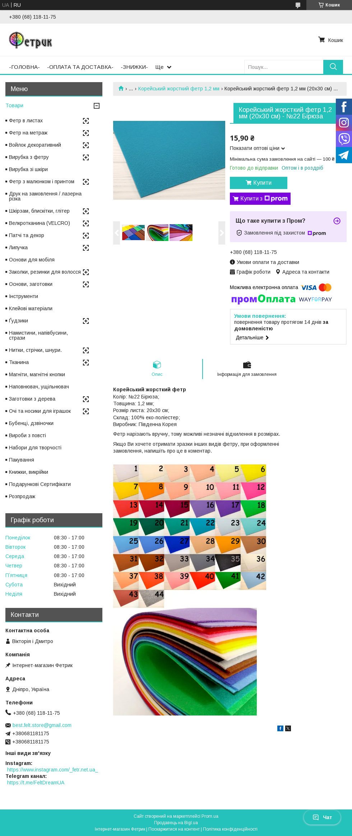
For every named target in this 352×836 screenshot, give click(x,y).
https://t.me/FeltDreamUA (35, 782)
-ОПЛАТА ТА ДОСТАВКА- (80, 67)
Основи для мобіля (32, 260)
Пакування (21, 460)
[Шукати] (333, 67)
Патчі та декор (26, 235)
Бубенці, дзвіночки (31, 423)
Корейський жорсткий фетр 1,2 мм (178, 88)
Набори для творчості (35, 447)
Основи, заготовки (30, 284)
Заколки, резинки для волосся (45, 272)
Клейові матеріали (30, 308)
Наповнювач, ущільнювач (39, 386)
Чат (322, 817)
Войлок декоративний (35, 145)
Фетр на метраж (28, 133)
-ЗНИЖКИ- (134, 67)
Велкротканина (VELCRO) (39, 223)
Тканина (19, 362)
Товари (14, 105)
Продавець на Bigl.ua (176, 822)
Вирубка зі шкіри (28, 169)
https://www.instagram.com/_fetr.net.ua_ (52, 770)
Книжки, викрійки (28, 472)
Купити (262, 183)
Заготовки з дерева (32, 399)
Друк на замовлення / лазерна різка (45, 196)
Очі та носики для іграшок (40, 411)
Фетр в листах (26, 120)
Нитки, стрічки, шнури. (35, 350)
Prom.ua (210, 816)
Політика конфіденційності (230, 829)
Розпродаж (22, 496)
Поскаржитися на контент (174, 829)
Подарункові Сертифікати (40, 484)
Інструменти (23, 296)
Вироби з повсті (27, 435)
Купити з (264, 198)
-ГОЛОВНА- (24, 67)
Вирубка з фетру (29, 157)
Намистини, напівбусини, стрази (38, 335)
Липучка (18, 247)
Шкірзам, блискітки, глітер (39, 211)
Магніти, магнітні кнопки (37, 374)
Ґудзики (18, 320)
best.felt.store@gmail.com (42, 725)
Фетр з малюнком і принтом (41, 181)
